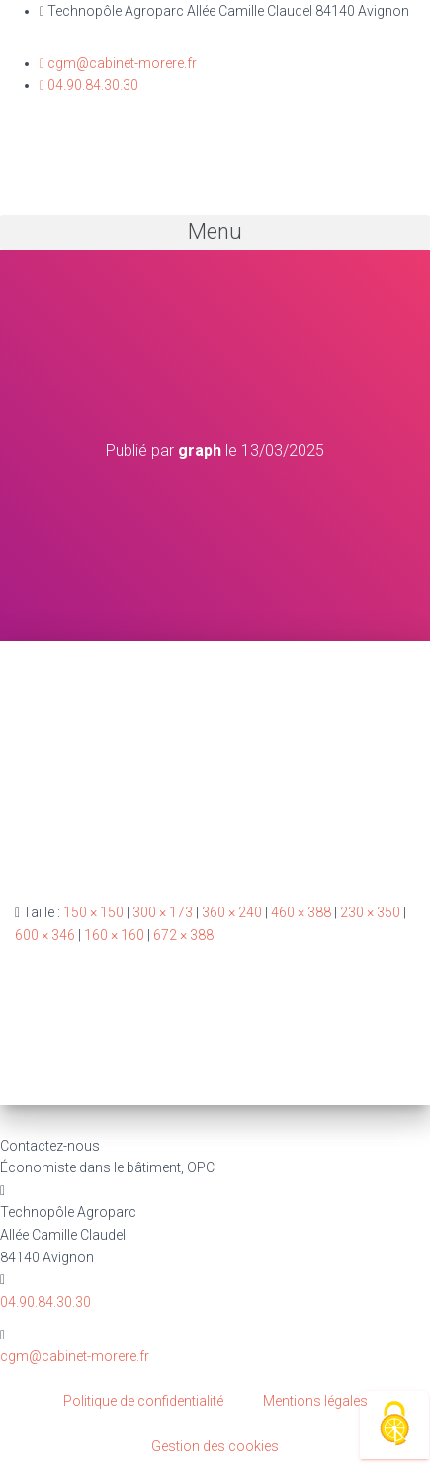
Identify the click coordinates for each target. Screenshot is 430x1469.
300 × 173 (162, 912)
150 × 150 (93, 912)
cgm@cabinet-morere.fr (74, 1356)
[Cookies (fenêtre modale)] (394, 1425)
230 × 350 (370, 912)
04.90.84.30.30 (45, 1302)
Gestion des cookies (215, 1446)
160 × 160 (114, 935)
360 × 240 (232, 912)
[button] (215, 232)
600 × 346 (45, 935)
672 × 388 (183, 935)
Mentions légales (315, 1401)
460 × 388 (301, 912)
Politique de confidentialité (143, 1401)
